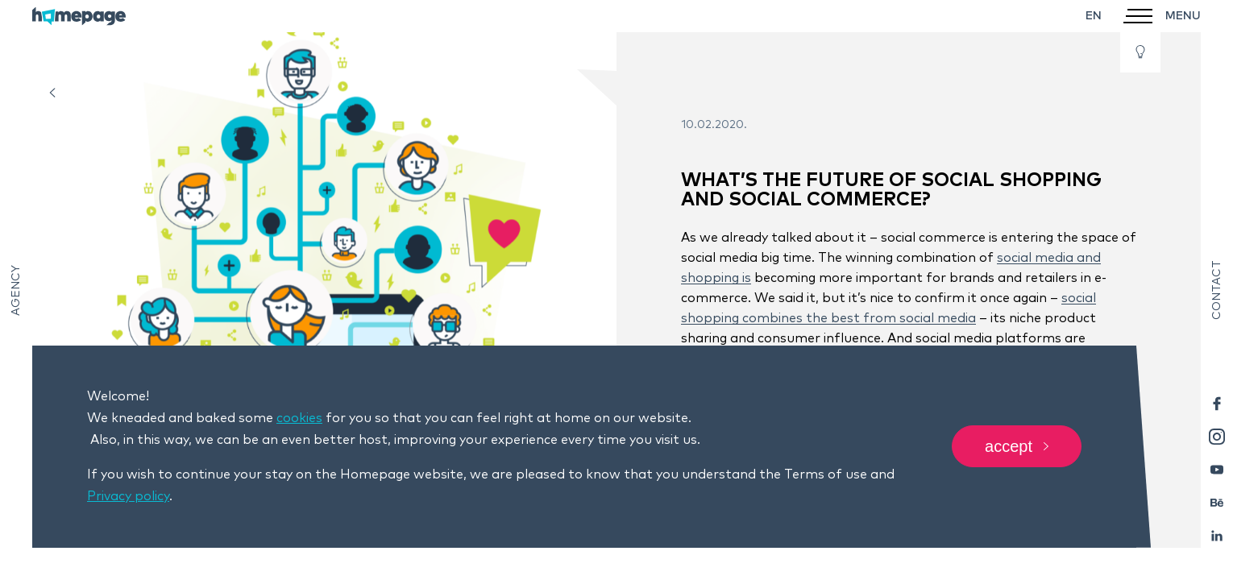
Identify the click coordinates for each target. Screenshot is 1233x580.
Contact (1217, 290)
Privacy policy (128, 496)
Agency (16, 290)
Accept (1016, 447)
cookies (299, 418)
